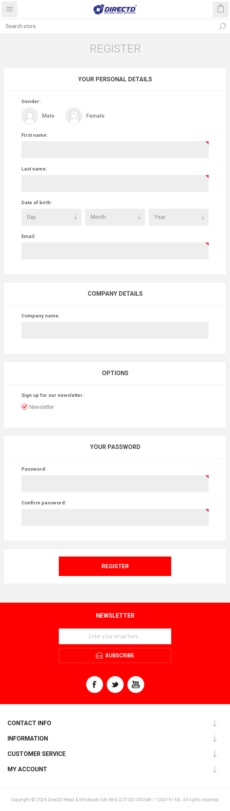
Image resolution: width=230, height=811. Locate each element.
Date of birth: (36, 202)
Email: (28, 236)
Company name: (40, 316)
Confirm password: (43, 503)
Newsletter (41, 407)
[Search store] (107, 26)
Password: (33, 469)
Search (222, 26)
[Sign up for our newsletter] (115, 636)
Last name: (34, 169)
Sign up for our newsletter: (52, 395)
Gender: (31, 101)
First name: (34, 135)
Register (115, 566)
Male (48, 116)
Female (95, 116)
